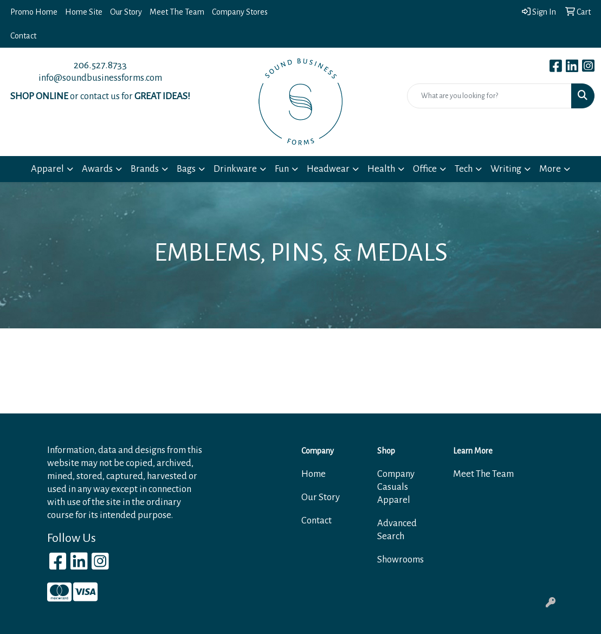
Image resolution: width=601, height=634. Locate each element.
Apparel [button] (47, 169)
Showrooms (400, 559)
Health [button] (381, 169)
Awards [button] (97, 169)
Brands (145, 169)
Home (313, 474)
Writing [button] (505, 169)
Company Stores (240, 12)
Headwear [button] (328, 169)
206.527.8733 (100, 65)
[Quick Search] (489, 95)
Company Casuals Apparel (396, 487)
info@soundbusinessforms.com (100, 78)
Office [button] (425, 169)
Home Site (83, 12)
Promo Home (33, 12)
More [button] (550, 169)
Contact (23, 35)
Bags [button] (186, 169)
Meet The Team (177, 12)
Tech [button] (464, 169)
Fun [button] (282, 169)
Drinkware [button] (235, 169)
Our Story (126, 12)
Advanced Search (397, 529)
